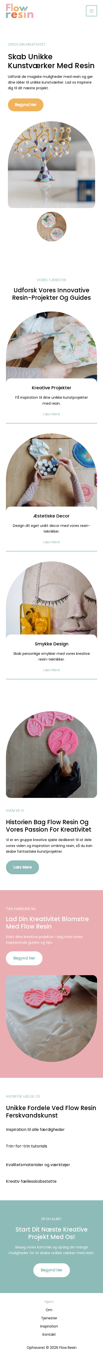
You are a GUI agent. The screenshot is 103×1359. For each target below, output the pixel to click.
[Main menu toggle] (91, 10)
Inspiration (49, 1326)
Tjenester (49, 1318)
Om (49, 1309)
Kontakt (49, 1334)
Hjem (49, 1301)
